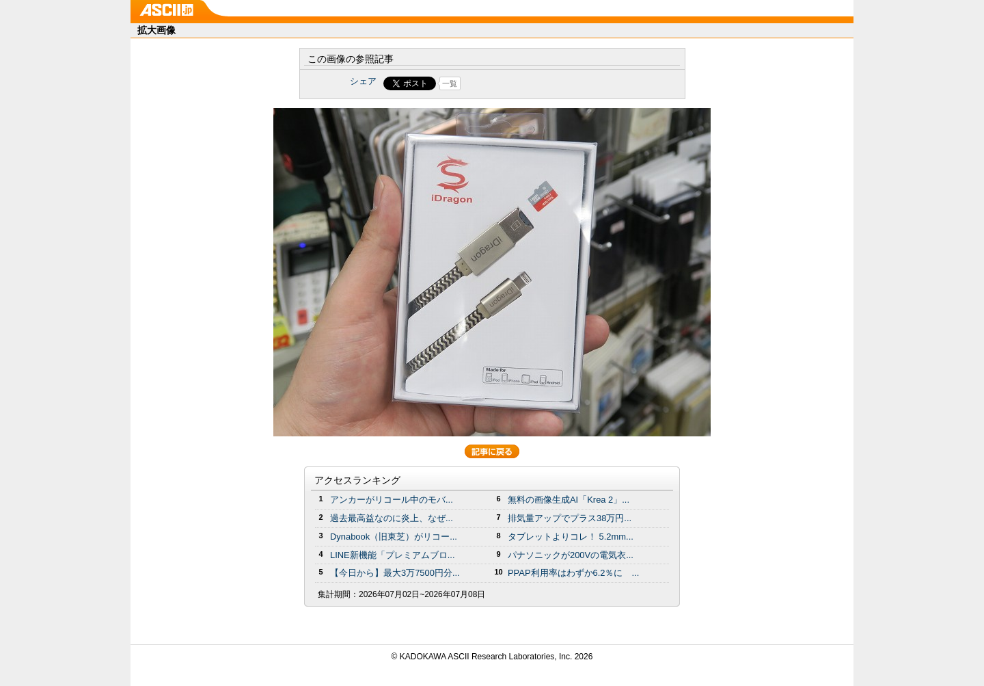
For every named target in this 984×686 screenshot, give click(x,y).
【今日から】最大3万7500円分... (395, 573)
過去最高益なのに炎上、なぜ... (391, 518)
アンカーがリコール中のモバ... (391, 499)
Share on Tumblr (543, 83)
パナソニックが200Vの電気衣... (570, 555)
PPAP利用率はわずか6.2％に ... (573, 573)
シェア (363, 81)
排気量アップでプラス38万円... (569, 518)
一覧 (449, 83)
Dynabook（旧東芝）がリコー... (393, 536)
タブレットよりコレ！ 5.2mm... (570, 536)
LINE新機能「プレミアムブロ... (392, 555)
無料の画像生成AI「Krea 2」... (568, 499)
